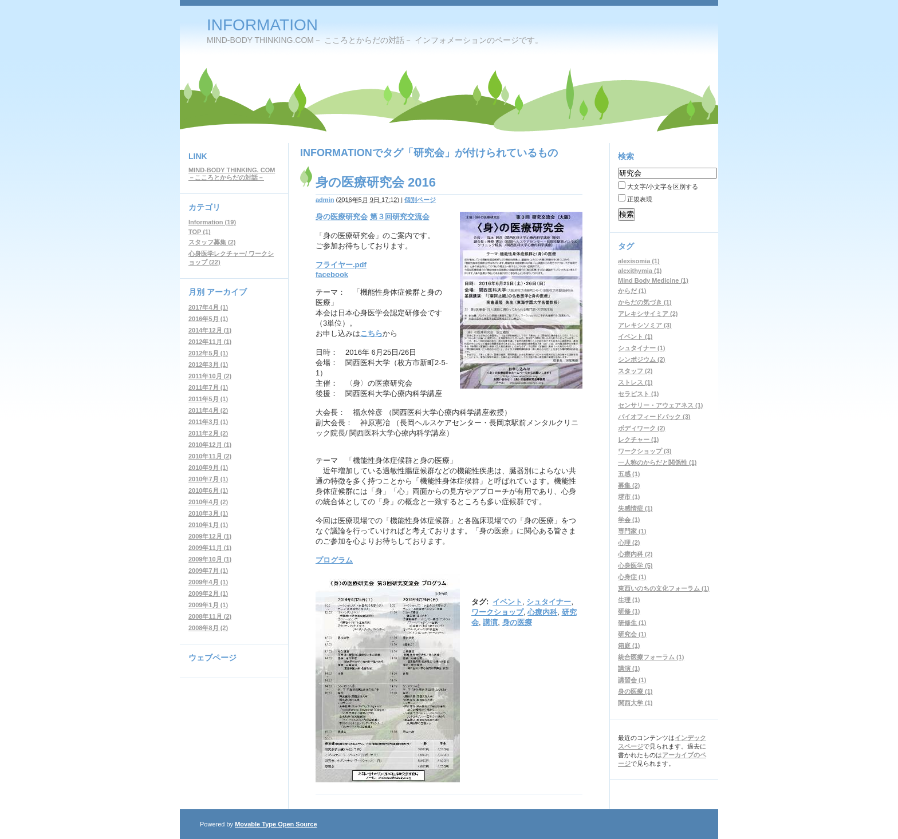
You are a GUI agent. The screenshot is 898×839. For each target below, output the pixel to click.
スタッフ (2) (635, 370)
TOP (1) (199, 231)
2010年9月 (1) (208, 467)
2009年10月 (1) (209, 559)
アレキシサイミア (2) (648, 313)
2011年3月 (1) (208, 421)
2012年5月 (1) (208, 353)
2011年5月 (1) (208, 398)
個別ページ (420, 199)
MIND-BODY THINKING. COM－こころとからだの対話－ (231, 174)
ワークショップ (497, 612)
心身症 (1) (632, 576)
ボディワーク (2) (641, 428)
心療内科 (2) (635, 554)
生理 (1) (629, 599)
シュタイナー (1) (641, 348)
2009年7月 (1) (208, 570)
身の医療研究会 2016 (376, 182)
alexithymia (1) (639, 270)
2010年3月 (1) (208, 513)
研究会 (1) (632, 634)
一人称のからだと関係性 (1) (657, 462)
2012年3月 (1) (208, 364)
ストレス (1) (635, 382)
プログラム (334, 560)
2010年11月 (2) (209, 456)
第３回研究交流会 (400, 216)
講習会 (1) (632, 679)
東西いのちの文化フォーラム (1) (664, 588)
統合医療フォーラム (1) (651, 657)
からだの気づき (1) (645, 302)
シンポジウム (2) (641, 359)
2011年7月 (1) (208, 387)
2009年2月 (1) (208, 593)
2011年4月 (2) (208, 410)
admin (325, 199)
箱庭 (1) (629, 645)
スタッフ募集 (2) (212, 242)
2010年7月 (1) (208, 479)
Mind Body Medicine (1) (653, 280)
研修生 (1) (632, 622)
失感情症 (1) (635, 508)
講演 (490, 622)
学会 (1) (629, 519)
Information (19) (212, 222)
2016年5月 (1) (208, 318)
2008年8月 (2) (208, 627)
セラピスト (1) (638, 393)
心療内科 (542, 612)
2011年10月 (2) (209, 376)
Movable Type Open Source (276, 824)
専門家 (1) (632, 531)
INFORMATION (262, 25)
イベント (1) (635, 336)
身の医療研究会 (342, 216)
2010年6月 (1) (208, 490)
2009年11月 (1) (209, 547)
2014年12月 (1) (209, 330)
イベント (507, 601)
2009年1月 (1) (208, 604)
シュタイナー (548, 601)
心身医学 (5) (635, 565)
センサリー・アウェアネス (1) (660, 405)
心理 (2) (629, 542)
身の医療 (517, 622)
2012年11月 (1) (209, 341)
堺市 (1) (629, 496)
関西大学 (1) (635, 702)
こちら (371, 333)
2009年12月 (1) (209, 536)
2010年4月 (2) (208, 501)
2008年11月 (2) (209, 616)
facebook (332, 274)
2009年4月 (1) (208, 582)
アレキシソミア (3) (645, 325)
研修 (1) (629, 611)
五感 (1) (629, 473)
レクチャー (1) (638, 439)
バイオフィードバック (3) (654, 416)
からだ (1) (632, 290)
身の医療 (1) (635, 691)
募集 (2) (629, 485)
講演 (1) (629, 668)
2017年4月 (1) (208, 307)
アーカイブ (227, 291)
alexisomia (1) (639, 261)
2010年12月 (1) (209, 444)
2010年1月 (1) (208, 524)
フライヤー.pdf (341, 264)
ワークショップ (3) (645, 451)
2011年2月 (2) (208, 433)
